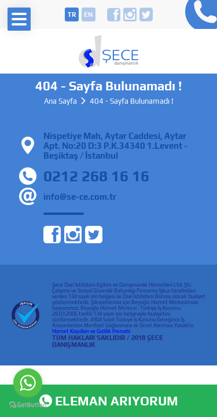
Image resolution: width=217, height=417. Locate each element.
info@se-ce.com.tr (79, 197)
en (88, 14)
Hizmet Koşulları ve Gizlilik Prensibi (91, 331)
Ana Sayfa (60, 101)
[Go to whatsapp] (27, 382)
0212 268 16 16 (198, 14)
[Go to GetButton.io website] (27, 405)
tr (72, 14)
